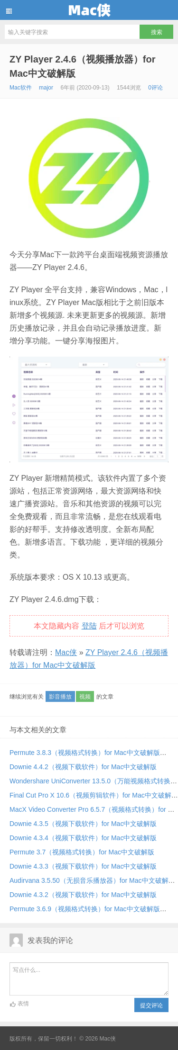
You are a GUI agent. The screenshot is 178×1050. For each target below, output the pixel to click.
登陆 (89, 626)
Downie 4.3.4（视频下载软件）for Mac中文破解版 (83, 838)
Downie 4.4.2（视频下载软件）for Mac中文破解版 (83, 767)
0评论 (155, 87)
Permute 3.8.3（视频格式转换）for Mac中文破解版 (84, 752)
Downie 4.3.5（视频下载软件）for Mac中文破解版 (83, 823)
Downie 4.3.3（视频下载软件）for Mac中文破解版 (83, 866)
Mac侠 (89, 10)
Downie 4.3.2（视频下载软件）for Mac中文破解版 (83, 894)
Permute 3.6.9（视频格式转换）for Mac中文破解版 (84, 909)
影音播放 (60, 696)
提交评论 (151, 1005)
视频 (85, 696)
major (46, 87)
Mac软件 (20, 87)
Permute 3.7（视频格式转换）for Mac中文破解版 (81, 852)
